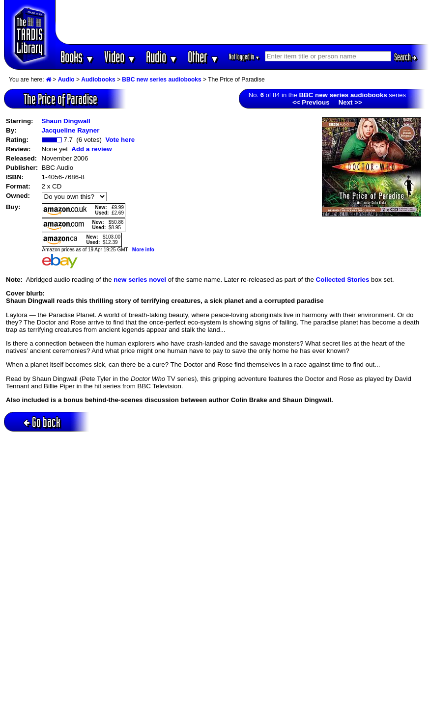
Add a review (91, 149)
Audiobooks (98, 79)
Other (203, 56)
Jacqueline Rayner (71, 130)
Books (77, 56)
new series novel (140, 279)
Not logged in (244, 57)
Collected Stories (343, 279)
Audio (162, 56)
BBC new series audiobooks (161, 79)
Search (405, 57)
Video (120, 56)
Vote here (120, 139)
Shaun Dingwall (66, 121)
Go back (42, 422)
